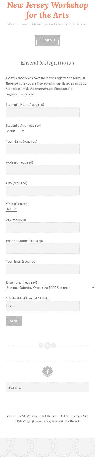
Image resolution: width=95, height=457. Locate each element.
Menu (50, 40)
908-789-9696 (77, 416)
